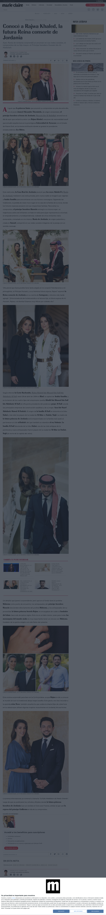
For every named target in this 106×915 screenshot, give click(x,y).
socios (13, 898)
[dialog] (53, 896)
